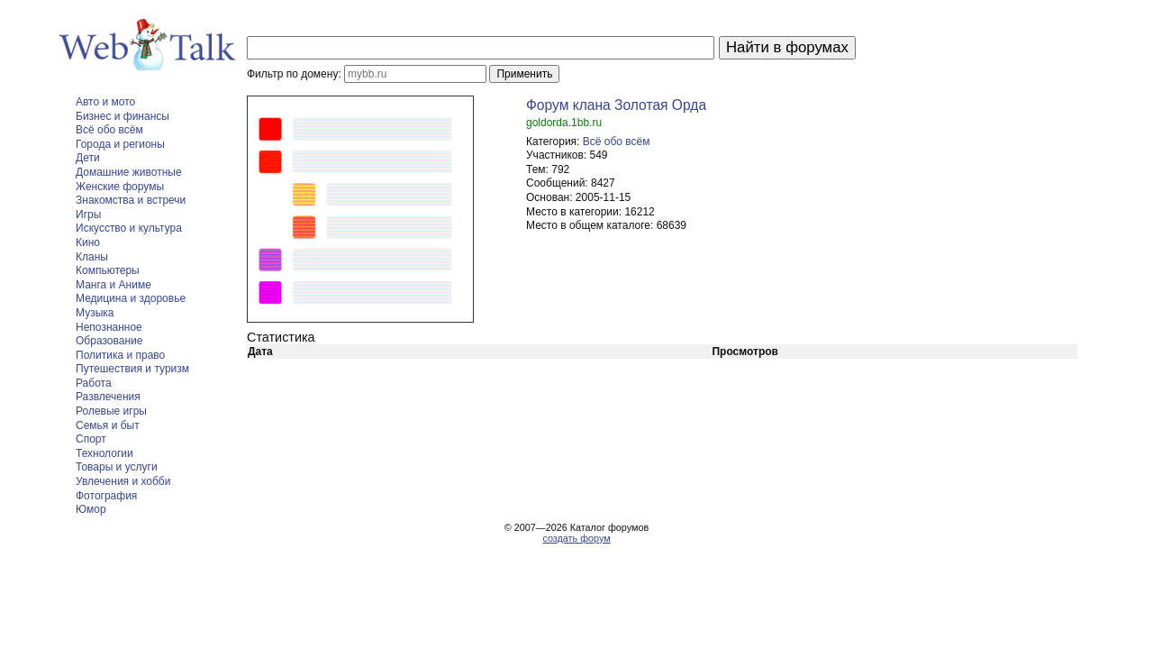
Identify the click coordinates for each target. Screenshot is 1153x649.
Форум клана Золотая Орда (616, 105)
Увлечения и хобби (123, 481)
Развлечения (108, 396)
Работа (94, 383)
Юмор (91, 509)
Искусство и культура (129, 228)
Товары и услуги (117, 467)
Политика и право (120, 355)
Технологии (104, 453)
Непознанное (109, 327)
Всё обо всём (109, 129)
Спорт (91, 439)
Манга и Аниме (113, 285)
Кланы (92, 257)
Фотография (106, 495)
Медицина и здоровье (131, 298)
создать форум (576, 538)
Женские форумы (120, 186)
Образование (109, 340)
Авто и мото (105, 102)
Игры (88, 214)
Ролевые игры (111, 411)
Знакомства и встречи (131, 200)
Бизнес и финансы (122, 116)
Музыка (94, 312)
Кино (88, 242)
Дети (88, 157)
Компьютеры (108, 270)
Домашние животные (129, 172)
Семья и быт (108, 425)
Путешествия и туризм (132, 368)
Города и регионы (120, 144)
